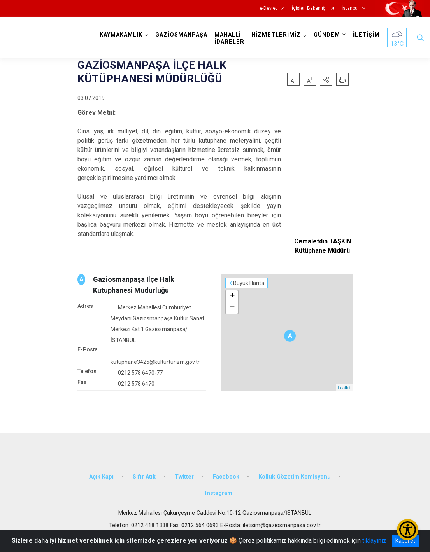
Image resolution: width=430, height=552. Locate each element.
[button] (326, 79)
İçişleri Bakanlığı (309, 8)
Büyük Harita (248, 283)
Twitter (184, 476)
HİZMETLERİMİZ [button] (276, 34)
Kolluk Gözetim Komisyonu (294, 476)
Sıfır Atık (144, 476)
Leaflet (344, 387)
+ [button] (232, 296)
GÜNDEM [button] (327, 34)
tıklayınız (374, 540)
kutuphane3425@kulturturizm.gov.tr (155, 362)
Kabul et (405, 541)
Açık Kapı (101, 476)
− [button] (232, 308)
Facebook (226, 476)
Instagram (218, 493)
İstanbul (350, 8)
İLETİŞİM (366, 34)
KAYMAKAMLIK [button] (121, 34)
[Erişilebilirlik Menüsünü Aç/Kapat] (407, 529)
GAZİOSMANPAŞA (181, 34)
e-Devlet (268, 8)
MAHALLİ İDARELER (229, 38)
